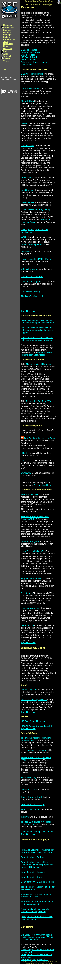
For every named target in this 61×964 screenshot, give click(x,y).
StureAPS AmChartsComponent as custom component (37, 902)
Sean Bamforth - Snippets (33, 872)
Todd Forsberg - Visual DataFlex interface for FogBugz (36, 895)
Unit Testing (26, 64)
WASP (24, 237)
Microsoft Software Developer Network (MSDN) (35, 517)
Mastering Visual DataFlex (38, 364)
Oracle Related (28, 55)
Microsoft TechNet (29, 494)
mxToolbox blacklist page (33, 804)
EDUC (24, 453)
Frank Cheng (27, 177)
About (5, 54)
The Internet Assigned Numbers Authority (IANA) (36, 739)
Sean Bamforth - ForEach (33, 857)
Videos (6, 61)
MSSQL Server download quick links (38, 726)
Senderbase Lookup (30, 809)
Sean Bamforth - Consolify (33, 877)
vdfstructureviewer (29, 269)
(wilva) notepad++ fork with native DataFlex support (37, 917)
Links (5, 46)
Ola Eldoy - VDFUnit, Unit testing (36, 935)
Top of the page (28, 311)
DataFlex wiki (27, 145)
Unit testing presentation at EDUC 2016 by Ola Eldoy (37, 938)
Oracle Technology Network (34, 699)
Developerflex (27, 202)
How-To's (7, 32)
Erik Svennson (28, 190)
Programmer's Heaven (31, 578)
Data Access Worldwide (32, 74)
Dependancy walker (30, 608)
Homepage (8, 25)
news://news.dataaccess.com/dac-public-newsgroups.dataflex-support (37, 321)
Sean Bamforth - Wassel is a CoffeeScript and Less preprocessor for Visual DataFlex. (38, 864)
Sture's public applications (33, 244)
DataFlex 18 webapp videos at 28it (37, 831)
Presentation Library (43, 485)
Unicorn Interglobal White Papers (36, 259)
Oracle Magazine (29, 689)
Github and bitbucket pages (34, 62)
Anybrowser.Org (28, 777)
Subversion (8, 30)
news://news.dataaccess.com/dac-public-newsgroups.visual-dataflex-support (37, 330)
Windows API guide (30, 541)
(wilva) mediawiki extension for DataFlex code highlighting (35, 910)
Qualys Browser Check (31, 797)
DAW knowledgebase (31, 88)
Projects (6, 51)
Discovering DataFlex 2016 (38, 401)
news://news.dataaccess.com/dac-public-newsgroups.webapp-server (37, 338)
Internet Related (28, 59)
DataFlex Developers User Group (38, 438)
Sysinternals (27, 593)
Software (7, 37)
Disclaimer (7, 48)
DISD (23, 460)
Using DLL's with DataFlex (33, 551)
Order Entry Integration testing (35, 959)
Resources (8, 44)
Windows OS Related (31, 52)
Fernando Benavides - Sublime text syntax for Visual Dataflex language (37, 851)
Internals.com (27, 625)
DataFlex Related (29, 50)
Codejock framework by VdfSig (35, 210)
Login (5, 70)
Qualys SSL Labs (29, 789)
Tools (5, 42)
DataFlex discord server (32, 276)
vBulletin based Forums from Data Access (36, 353)
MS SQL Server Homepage (34, 721)
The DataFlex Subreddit (32, 296)
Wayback (7, 56)
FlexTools (25, 252)
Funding (6, 59)
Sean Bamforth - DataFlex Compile (37, 882)
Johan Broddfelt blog (30, 291)
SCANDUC (26, 473)
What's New (8, 28)
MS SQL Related (29, 57)
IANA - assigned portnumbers (35, 750)
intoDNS (25, 817)
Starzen (24, 123)
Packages (7, 35)
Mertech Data (27, 101)
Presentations (9, 39)
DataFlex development (31, 281)
